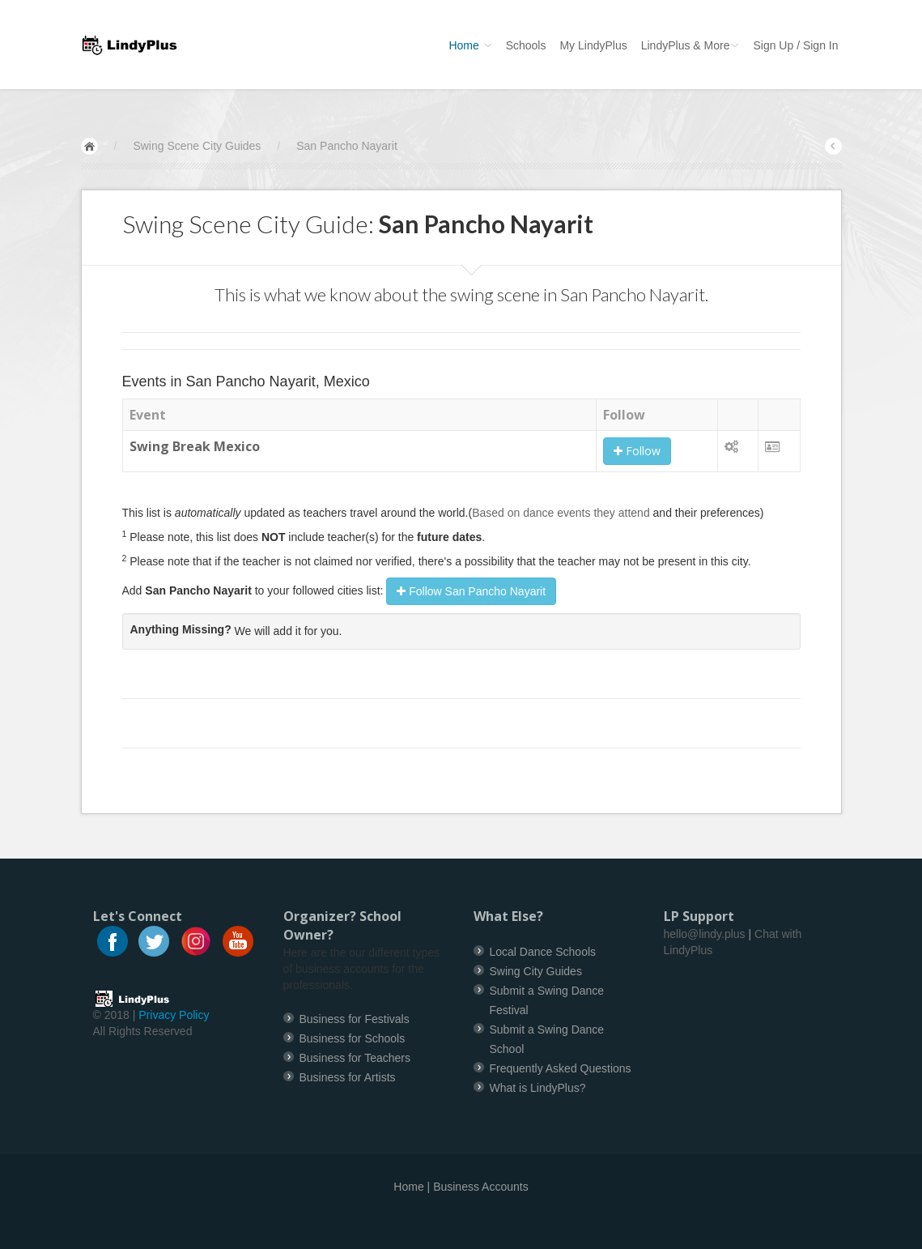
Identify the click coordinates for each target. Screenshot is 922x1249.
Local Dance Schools (543, 951)
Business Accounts (481, 1186)
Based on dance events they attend (561, 512)
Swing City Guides (536, 971)
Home (469, 45)
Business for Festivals (355, 1018)
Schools (526, 45)
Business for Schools (353, 1038)
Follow (637, 450)
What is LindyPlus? (538, 1087)
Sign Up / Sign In (795, 45)
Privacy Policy (173, 1014)
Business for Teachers (355, 1057)
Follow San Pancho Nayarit (471, 591)
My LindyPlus (593, 45)
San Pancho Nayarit (346, 145)
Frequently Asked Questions (560, 1068)
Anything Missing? (181, 629)
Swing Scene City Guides (197, 145)
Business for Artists (348, 1077)
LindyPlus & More (690, 45)
